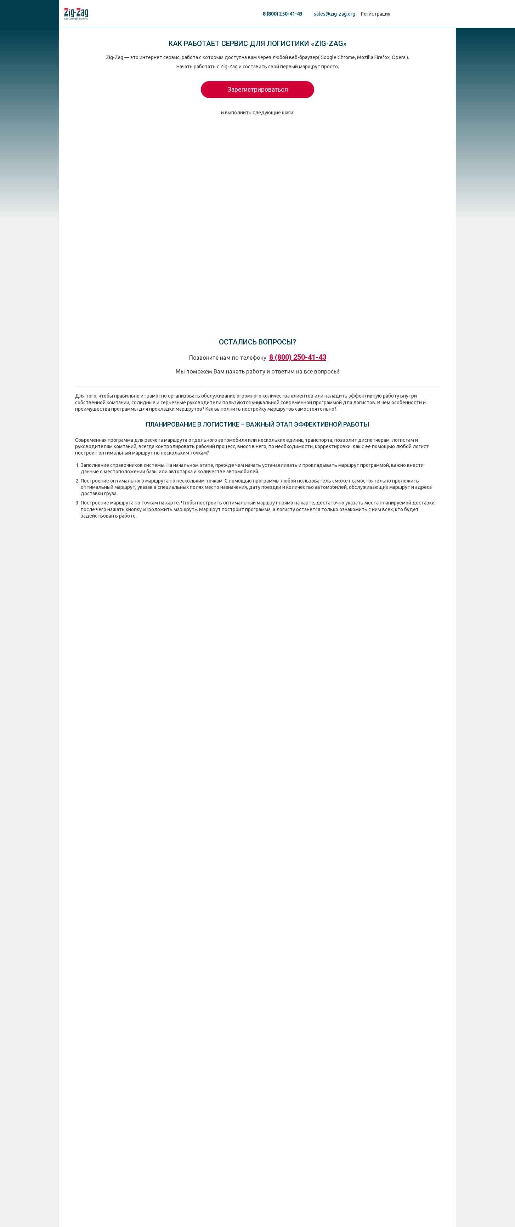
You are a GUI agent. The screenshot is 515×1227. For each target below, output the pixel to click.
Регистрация (375, 14)
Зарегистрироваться (257, 89)
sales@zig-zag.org (334, 14)
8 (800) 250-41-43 (282, 14)
